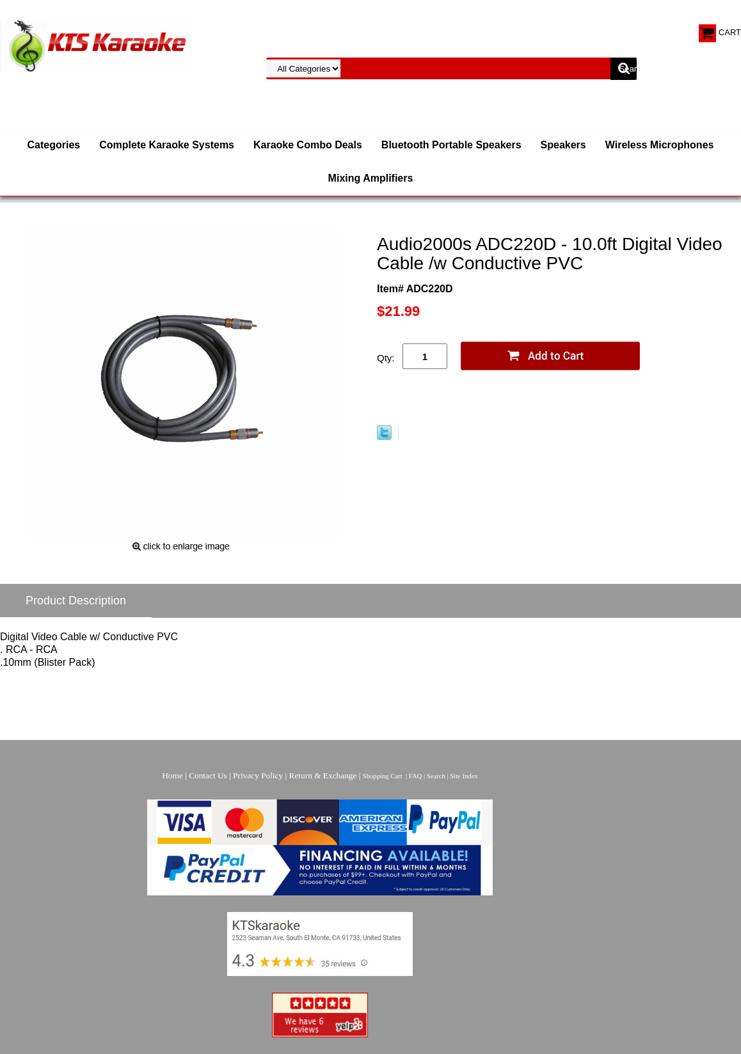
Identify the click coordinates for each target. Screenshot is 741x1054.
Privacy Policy (258, 775)
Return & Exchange (323, 775)
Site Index (464, 776)
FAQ (415, 776)
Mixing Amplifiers (370, 178)
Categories (54, 144)
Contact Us (208, 775)
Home (172, 775)
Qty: (386, 357)
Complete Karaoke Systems (166, 144)
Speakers (563, 144)
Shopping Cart (382, 776)
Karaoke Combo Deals (307, 144)
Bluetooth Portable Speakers (451, 144)
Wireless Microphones (659, 144)
